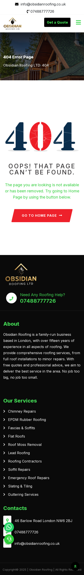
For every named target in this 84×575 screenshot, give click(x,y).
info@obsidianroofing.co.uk (43, 4)
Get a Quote (57, 22)
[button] (9, 539)
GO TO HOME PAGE (42, 215)
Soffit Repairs (19, 469)
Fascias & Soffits (21, 428)
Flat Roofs (16, 436)
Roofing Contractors (25, 461)
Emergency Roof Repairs (28, 478)
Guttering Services (23, 494)
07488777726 (42, 11)
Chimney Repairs (22, 411)
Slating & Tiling (20, 486)
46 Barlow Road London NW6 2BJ (43, 521)
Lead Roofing (19, 453)
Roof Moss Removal (25, 444)
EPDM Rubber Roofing (27, 419)
